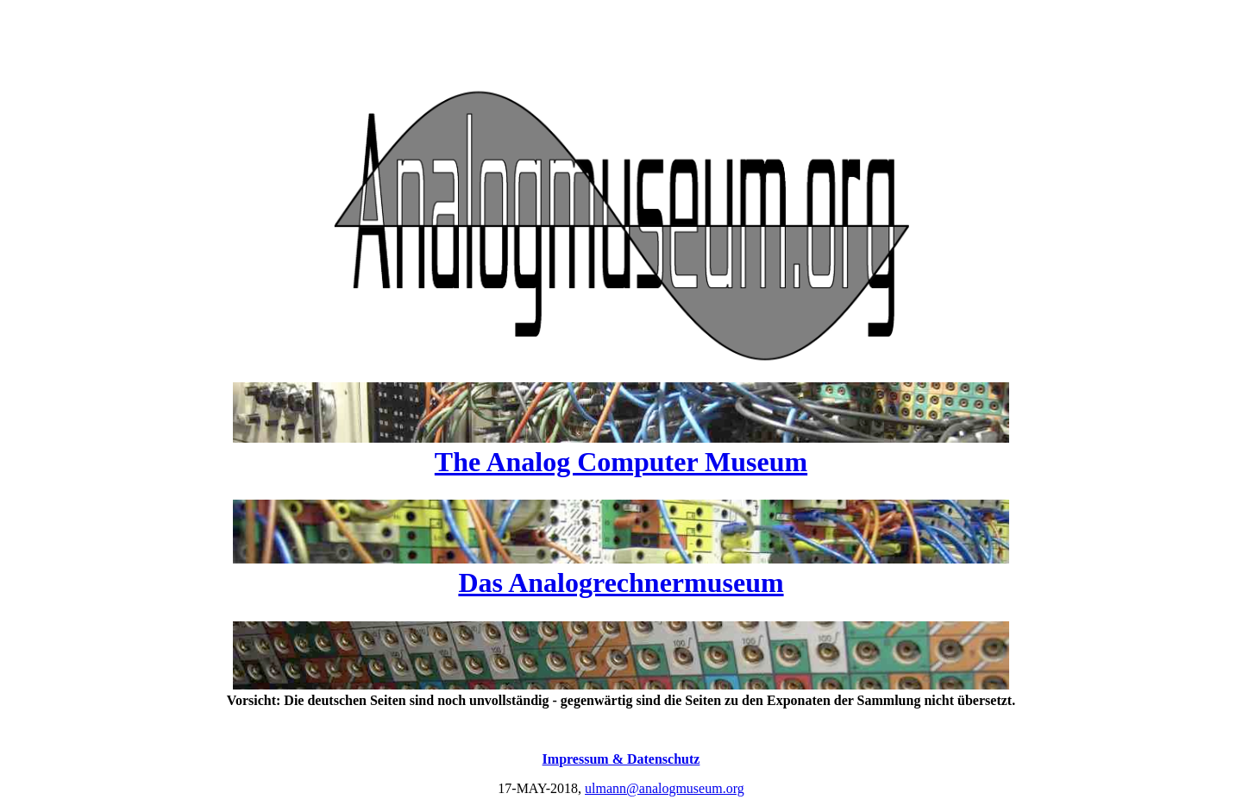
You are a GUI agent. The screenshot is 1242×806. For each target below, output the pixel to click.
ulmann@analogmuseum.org (664, 788)
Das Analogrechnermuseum (620, 582)
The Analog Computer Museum (621, 461)
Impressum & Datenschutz (621, 759)
